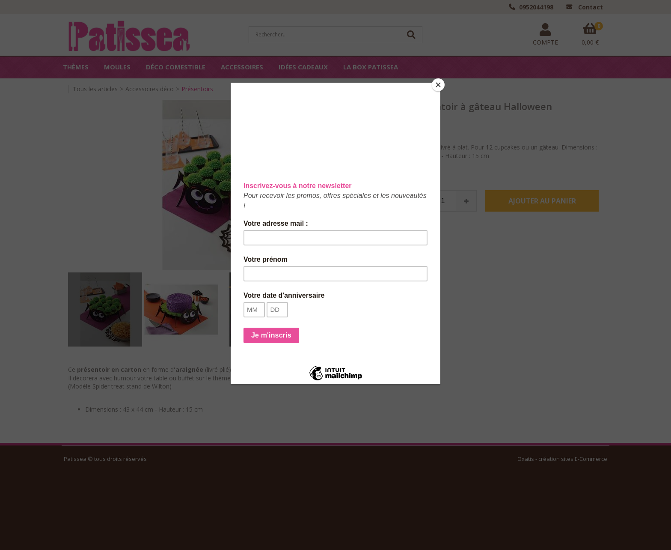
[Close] (438, 84)
